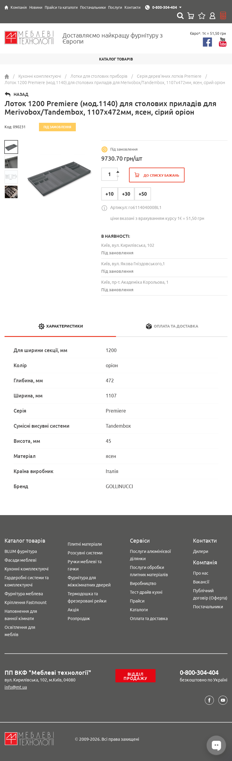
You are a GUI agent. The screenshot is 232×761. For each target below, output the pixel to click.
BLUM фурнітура (21, 551)
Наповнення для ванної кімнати (21, 615)
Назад (21, 94)
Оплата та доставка (149, 618)
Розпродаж (79, 618)
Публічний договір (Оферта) (210, 594)
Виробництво (143, 583)
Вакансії (201, 582)
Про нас (200, 573)
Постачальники (208, 606)
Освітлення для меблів (20, 631)
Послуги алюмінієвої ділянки (150, 555)
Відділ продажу (135, 676)
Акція (73, 609)
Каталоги (139, 609)
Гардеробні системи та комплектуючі (27, 581)
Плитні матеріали (85, 544)
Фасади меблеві (21, 560)
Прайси (137, 601)
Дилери (200, 551)
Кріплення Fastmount (26, 602)
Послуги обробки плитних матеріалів (149, 571)
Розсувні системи (85, 552)
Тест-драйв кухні (146, 592)
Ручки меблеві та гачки (85, 565)
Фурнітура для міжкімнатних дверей (89, 581)
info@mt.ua (16, 687)
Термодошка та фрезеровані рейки (87, 597)
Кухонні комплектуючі (27, 569)
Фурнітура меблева (24, 593)
